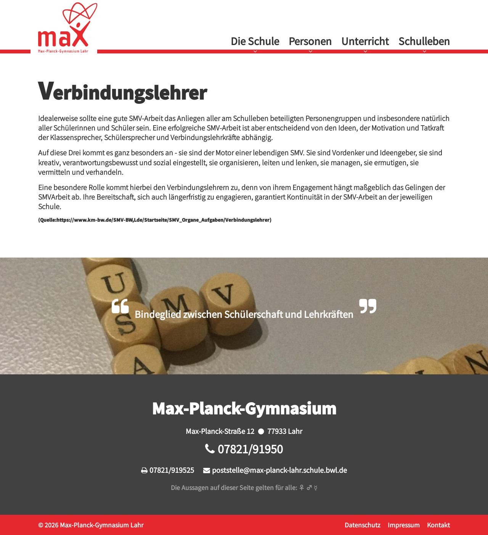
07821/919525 (171, 470)
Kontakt (438, 524)
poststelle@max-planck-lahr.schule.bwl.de (279, 470)
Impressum (404, 524)
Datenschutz (362, 524)
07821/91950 (250, 448)
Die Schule (255, 41)
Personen (310, 41)
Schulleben (424, 41)
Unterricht (365, 41)
